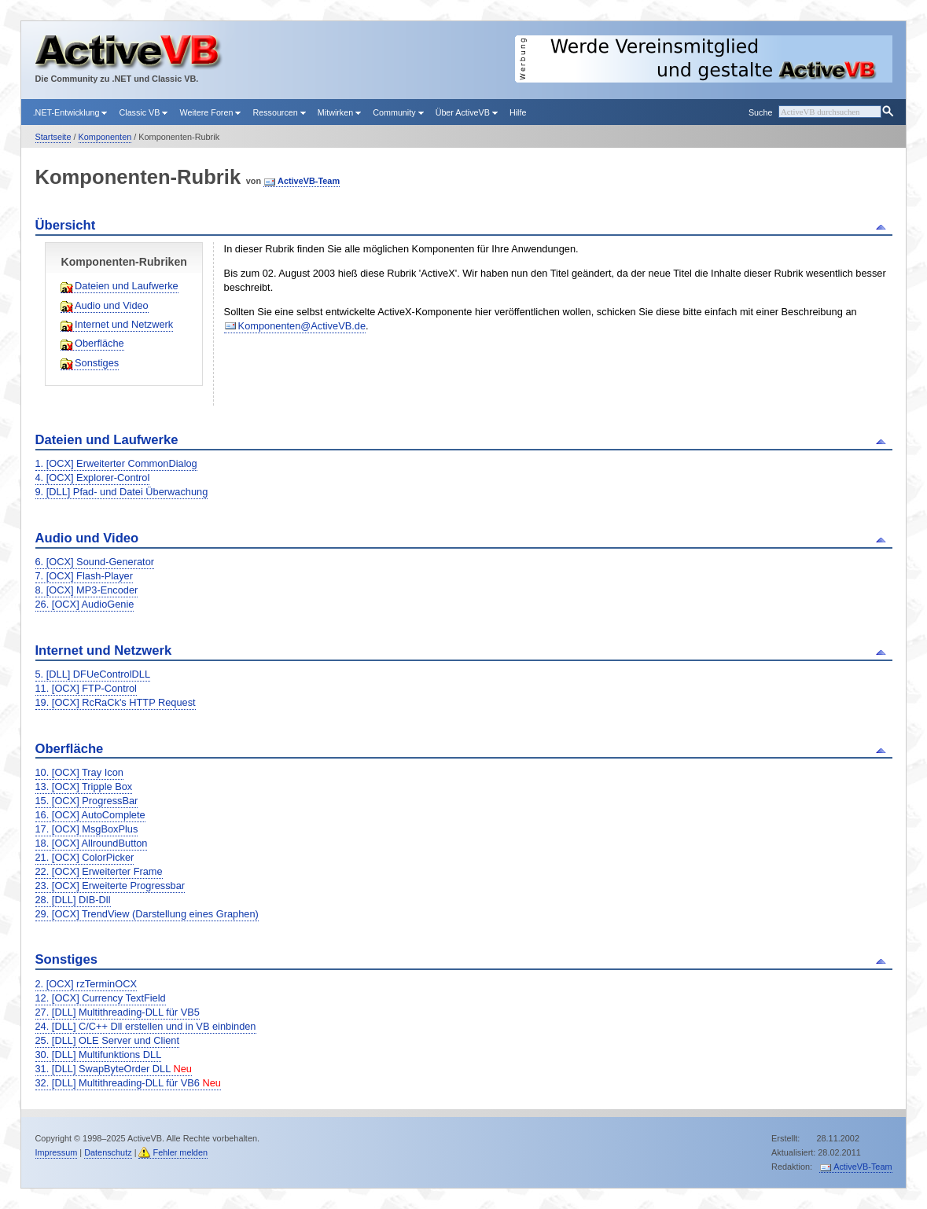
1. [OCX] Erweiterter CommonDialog (116, 463)
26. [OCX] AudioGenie (84, 604)
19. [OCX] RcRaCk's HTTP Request (115, 702)
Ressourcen (278, 112)
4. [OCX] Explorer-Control (92, 477)
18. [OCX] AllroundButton (91, 843)
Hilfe (518, 112)
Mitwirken (339, 112)
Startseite (53, 136)
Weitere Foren (210, 112)
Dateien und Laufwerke (126, 286)
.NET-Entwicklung (70, 112)
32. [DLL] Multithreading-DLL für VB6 (128, 1083)
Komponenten (105, 136)
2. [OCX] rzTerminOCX (86, 984)
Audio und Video (112, 305)
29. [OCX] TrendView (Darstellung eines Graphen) (147, 914)
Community (398, 112)
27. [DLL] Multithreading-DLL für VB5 (117, 1012)
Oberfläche (99, 343)
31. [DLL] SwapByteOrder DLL (113, 1069)
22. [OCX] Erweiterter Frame (99, 871)
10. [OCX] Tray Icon (79, 772)
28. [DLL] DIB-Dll (73, 900)
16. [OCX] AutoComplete (90, 815)
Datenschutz (107, 1152)
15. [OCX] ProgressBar (86, 801)
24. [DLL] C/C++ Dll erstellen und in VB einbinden (145, 1026)
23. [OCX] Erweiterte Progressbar (110, 885)
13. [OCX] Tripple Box (84, 786)
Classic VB (143, 112)
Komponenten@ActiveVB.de (302, 326)
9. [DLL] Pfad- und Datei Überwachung (121, 492)
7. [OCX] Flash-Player (84, 576)
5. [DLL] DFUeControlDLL (93, 674)
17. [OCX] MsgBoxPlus (86, 829)
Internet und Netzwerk (124, 324)
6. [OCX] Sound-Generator (95, 562)
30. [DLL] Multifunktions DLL (98, 1054)
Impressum (56, 1152)
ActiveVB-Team (309, 181)
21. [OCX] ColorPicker (84, 857)
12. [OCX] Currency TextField (100, 998)
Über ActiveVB (467, 112)
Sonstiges (97, 363)
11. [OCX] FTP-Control (86, 688)
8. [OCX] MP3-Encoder (86, 590)
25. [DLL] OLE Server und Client (107, 1040)
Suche (760, 112)
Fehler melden (180, 1152)
